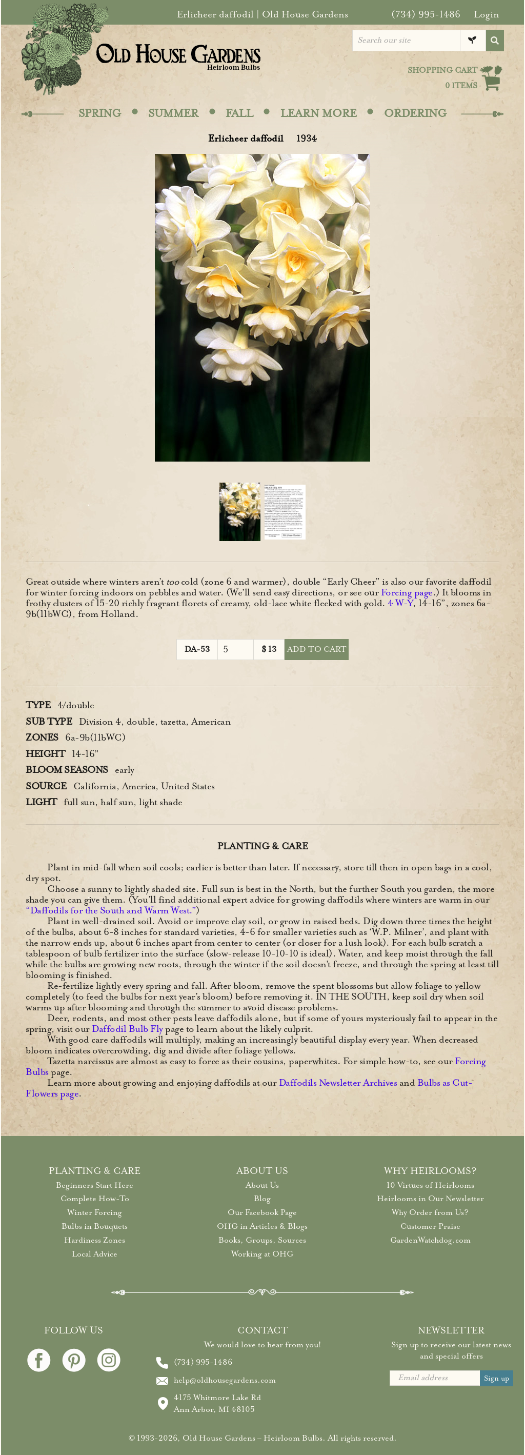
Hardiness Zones (94, 1240)
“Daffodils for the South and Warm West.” (111, 910)
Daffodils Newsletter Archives (338, 1083)
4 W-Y (400, 603)
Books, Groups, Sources (262, 1240)
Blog (262, 1198)
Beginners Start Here (94, 1185)
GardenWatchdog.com (430, 1240)
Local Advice (94, 1254)
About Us (262, 1185)
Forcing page (407, 592)
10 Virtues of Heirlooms (430, 1185)
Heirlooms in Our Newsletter (430, 1198)
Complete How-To (94, 1198)
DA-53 (197, 649)
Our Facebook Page (262, 1212)
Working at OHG (262, 1254)
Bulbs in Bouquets (95, 1226)
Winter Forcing (94, 1212)
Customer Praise (430, 1226)
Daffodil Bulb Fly (127, 1029)
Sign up (496, 1378)
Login (486, 14)
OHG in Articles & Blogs (262, 1226)
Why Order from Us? (430, 1212)
